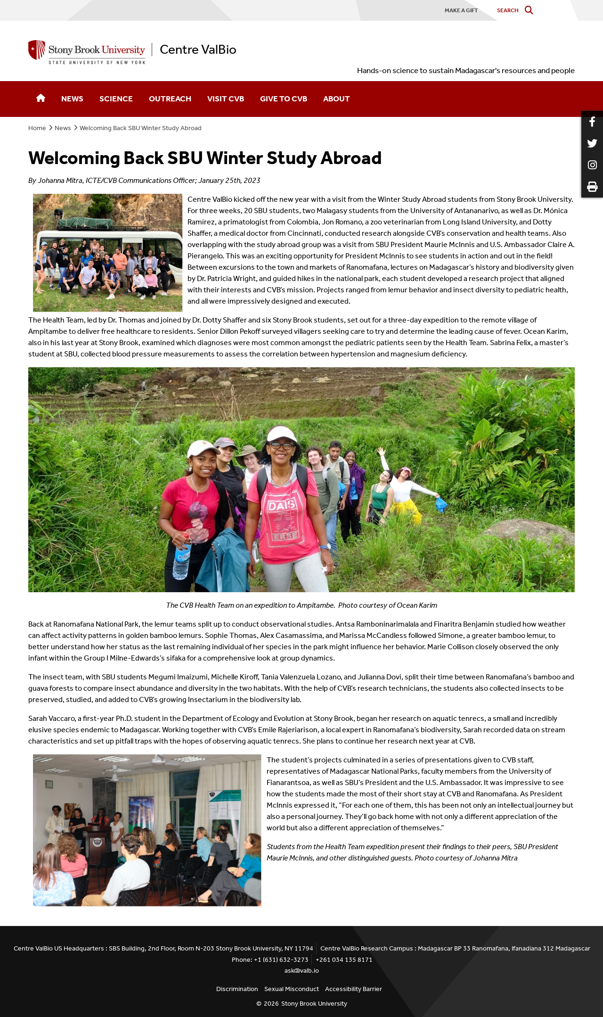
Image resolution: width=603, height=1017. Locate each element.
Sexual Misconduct (291, 989)
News (72, 98)
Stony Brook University (314, 1004)
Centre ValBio (198, 49)
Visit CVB (225, 98)
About (336, 98)
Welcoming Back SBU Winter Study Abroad (141, 128)
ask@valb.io (302, 971)
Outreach (170, 98)
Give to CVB (283, 98)
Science (116, 98)
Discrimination (237, 989)
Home (37, 128)
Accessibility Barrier (353, 989)
